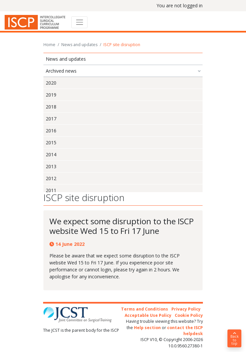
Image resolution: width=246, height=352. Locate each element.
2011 (51, 190)
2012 (51, 178)
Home (49, 44)
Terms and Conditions (144, 309)
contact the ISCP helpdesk (185, 330)
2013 (51, 166)
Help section (147, 327)
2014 (51, 154)
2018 (51, 107)
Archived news (61, 71)
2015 (51, 142)
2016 (51, 130)
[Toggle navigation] (79, 22)
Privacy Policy (186, 309)
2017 (51, 118)
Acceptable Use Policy (148, 315)
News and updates (79, 44)
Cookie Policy (189, 315)
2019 (51, 95)
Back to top (234, 338)
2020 (51, 83)
